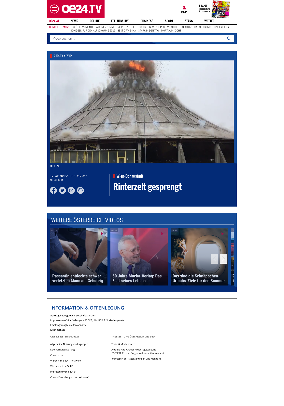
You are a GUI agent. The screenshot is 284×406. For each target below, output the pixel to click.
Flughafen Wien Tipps (150, 27)
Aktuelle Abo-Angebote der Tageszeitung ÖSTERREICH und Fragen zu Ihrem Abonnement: (137, 351)
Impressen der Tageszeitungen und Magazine (136, 358)
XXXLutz (187, 27)
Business (147, 21)
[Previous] (214, 259)
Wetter (209, 21)
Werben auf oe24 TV (61, 366)
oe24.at (54, 21)
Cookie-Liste (57, 355)
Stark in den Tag (148, 30)
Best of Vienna (127, 30)
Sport (169, 21)
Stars (189, 21)
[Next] (223, 259)
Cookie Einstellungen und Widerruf (69, 377)
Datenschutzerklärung (62, 349)
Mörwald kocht (171, 30)
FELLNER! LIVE (120, 21)
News (74, 21)
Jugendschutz (57, 329)
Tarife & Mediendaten (123, 344)
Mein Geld (173, 27)
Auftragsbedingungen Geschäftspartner (72, 315)
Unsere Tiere (222, 27)
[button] (53, 9)
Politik (95, 21)
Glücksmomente (83, 27)
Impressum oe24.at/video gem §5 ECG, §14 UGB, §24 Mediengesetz (87, 320)
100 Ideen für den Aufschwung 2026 (93, 30)
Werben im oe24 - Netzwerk (65, 360)
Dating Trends (203, 27)
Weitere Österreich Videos (87, 220)
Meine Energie (126, 27)
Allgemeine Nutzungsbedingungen (69, 344)
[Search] (229, 38)
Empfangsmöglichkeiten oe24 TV (68, 324)
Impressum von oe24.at (63, 371)
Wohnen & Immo (105, 27)
